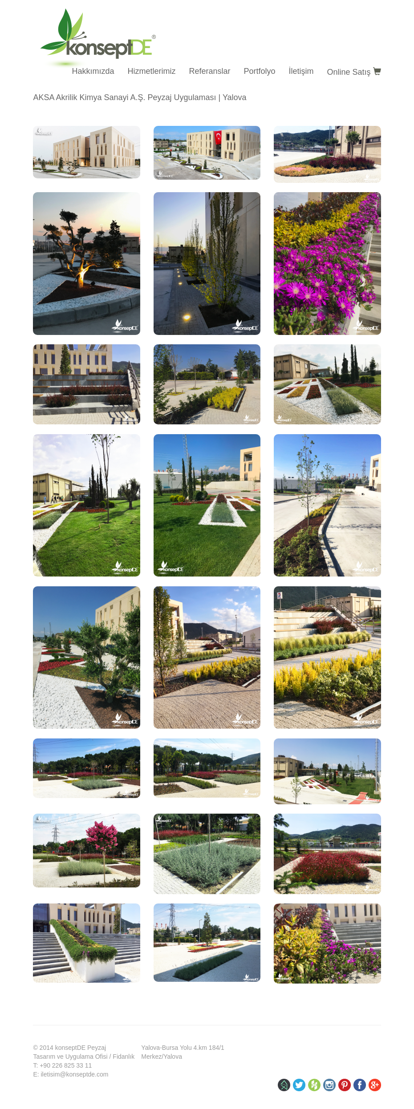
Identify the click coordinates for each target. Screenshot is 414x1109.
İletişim (301, 71)
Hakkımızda (93, 71)
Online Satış (354, 72)
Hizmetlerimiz (151, 71)
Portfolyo (259, 71)
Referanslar (209, 71)
